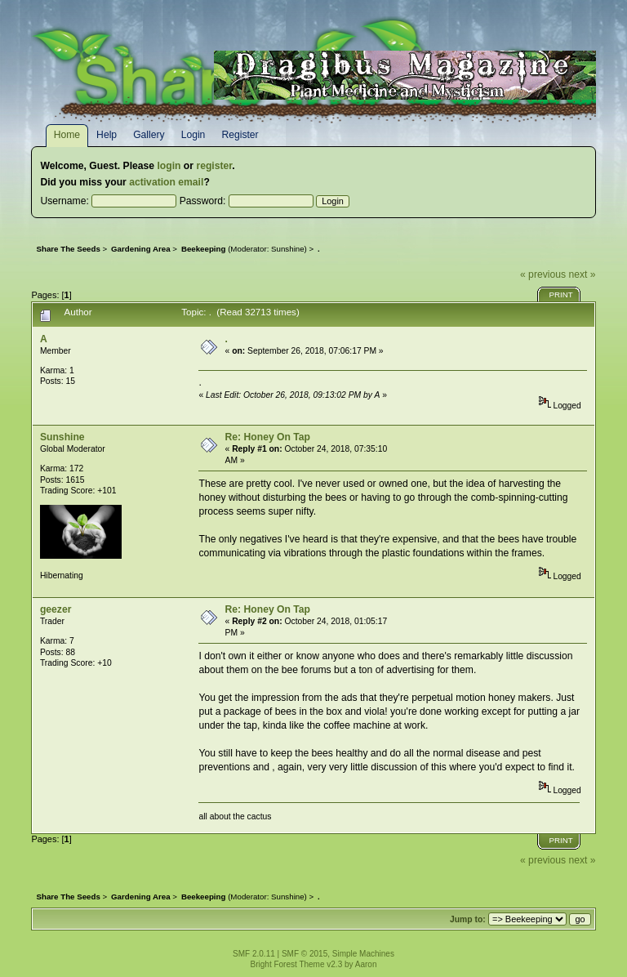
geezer (56, 609)
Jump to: (468, 919)
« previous (543, 274)
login (168, 166)
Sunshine (288, 248)
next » (581, 274)
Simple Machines (363, 953)
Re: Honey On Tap (267, 437)
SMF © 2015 (304, 953)
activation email (166, 182)
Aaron (366, 964)
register (214, 166)
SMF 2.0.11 (254, 953)
